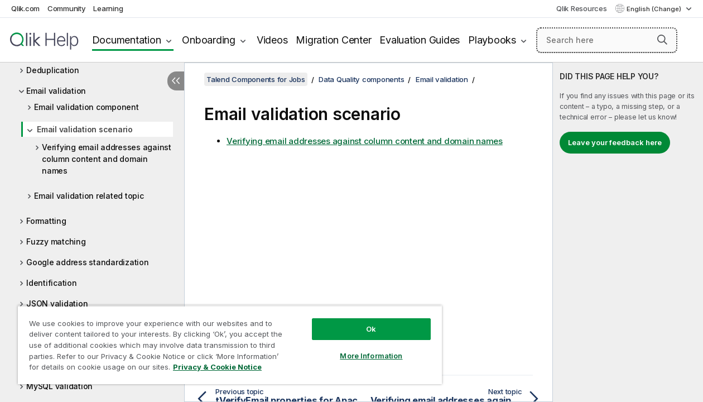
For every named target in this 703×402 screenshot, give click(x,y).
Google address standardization (87, 262)
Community (66, 8)
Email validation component (86, 107)
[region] (222, 340)
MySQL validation (59, 386)
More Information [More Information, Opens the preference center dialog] (357, 347)
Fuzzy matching (56, 241)
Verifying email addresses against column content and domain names (106, 158)
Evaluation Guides (419, 40)
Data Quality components (361, 79)
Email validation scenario (85, 129)
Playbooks (492, 40)
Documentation (126, 40)
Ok (358, 320)
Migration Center (333, 40)
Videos (272, 40)
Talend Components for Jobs (255, 79)
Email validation (56, 90)
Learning (108, 8)
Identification (51, 283)
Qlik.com (25, 8)
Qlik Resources (581, 8)
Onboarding (208, 40)
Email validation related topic (89, 195)
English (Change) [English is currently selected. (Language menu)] (655, 9)
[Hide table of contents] (175, 80)
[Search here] (606, 40)
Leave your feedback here (615, 142)
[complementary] (628, 232)
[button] (662, 39)
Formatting (46, 221)
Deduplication (52, 70)
